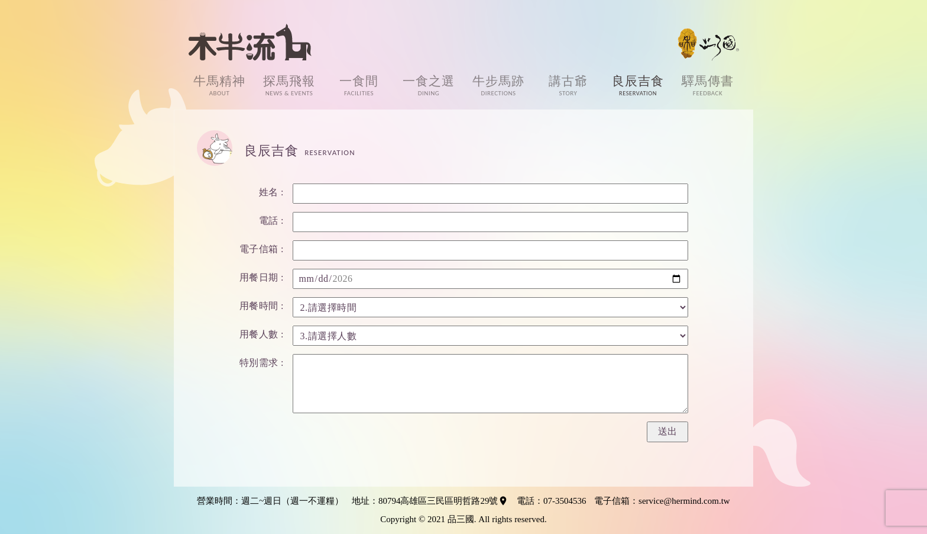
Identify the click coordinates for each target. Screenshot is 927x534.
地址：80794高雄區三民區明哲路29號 (430, 501)
